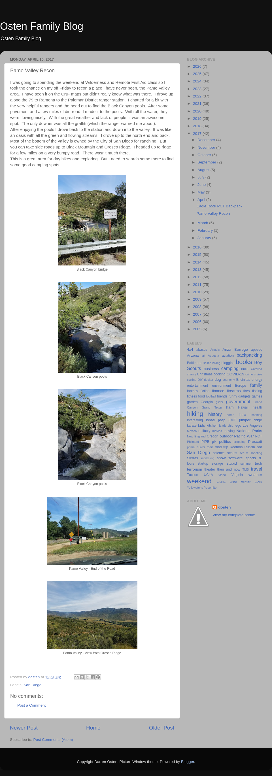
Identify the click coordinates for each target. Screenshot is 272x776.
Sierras (192, 458)
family (256, 385)
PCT (258, 436)
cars (244, 369)
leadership (226, 425)
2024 (198, 81)
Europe (240, 386)
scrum (244, 453)
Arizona (193, 356)
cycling (191, 379)
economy (228, 379)
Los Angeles (252, 426)
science (219, 453)
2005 (198, 329)
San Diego (32, 685)
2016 (198, 247)
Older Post (161, 728)
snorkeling (207, 458)
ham (229, 407)
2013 (198, 269)
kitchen (212, 426)
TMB (245, 469)
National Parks (249, 431)
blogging (228, 363)
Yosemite (210, 487)
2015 (198, 254)
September (207, 162)
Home (93, 728)
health (257, 407)
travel (256, 468)
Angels (215, 349)
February (205, 230)
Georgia (207, 402)
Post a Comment (31, 705)
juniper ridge (250, 420)
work (258, 482)
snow (221, 458)
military (204, 431)
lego (238, 426)
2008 (198, 307)
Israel (210, 420)
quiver (201, 447)
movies (217, 431)
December (206, 140)
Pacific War (244, 436)
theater (209, 469)
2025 (198, 74)
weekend (199, 481)
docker (208, 379)
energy (257, 380)
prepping (239, 441)
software (235, 458)
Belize (207, 363)
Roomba (236, 447)
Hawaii (243, 407)
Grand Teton (212, 407)
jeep (222, 420)
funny (233, 396)
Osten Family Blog (41, 26)
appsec (256, 350)
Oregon (212, 436)
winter (245, 482)
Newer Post (24, 728)
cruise (258, 374)
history (215, 414)
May (201, 192)
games (257, 396)
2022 (198, 96)
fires (246, 391)
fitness (192, 396)
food (201, 396)
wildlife (221, 482)
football (211, 396)
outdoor (226, 436)
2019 (198, 118)
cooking (220, 374)
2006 (198, 322)
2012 (198, 277)
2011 (198, 284)
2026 (198, 66)
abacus (201, 350)
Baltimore (194, 363)
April (201, 199)
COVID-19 (235, 374)
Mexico (192, 431)
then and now (228, 469)
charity (191, 374)
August (204, 170)
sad (259, 447)
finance (218, 391)
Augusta (213, 355)
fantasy (192, 391)
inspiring (256, 414)
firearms (234, 391)
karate (192, 426)
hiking (195, 413)
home (230, 414)
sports (250, 458)
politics (225, 441)
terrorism (194, 469)
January (204, 238)
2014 (198, 262)
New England (196, 436)
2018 (198, 126)
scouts (232, 453)
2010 (198, 292)
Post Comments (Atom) (53, 739)
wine (233, 482)
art (203, 355)
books (244, 361)
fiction (205, 391)
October (204, 155)
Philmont (193, 441)
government (238, 401)
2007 (198, 314)
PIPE (205, 442)
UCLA (208, 475)
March (203, 223)
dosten (224, 507)
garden (192, 402)
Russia (250, 447)
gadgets (244, 396)
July (201, 177)
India (242, 415)
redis (210, 447)
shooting (256, 453)
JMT (232, 420)
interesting (195, 420)
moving (229, 431)
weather (255, 475)
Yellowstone (195, 487)
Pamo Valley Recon (213, 213)
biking (216, 363)
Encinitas (243, 380)
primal (191, 447)
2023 (198, 89)
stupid (232, 463)
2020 (198, 111)
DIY (200, 379)
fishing (257, 391)
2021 (198, 103)
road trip (221, 447)
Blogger (187, 762)
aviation (228, 356)
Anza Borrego (235, 349)
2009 (198, 299)
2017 (198, 133)
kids (201, 425)
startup (202, 463)
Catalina (256, 369)
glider (219, 402)
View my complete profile (233, 515)
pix (214, 442)
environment (221, 386)
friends (222, 396)
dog (217, 379)
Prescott (255, 441)
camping (230, 368)
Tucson (192, 475)
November (206, 147)
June (202, 184)
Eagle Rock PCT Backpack (220, 206)
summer (246, 463)
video (222, 475)
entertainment (197, 386)
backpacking (249, 355)
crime (249, 374)
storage (217, 463)
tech (258, 463)
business (211, 369)
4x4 (190, 349)
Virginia (237, 475)
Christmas (204, 374)
